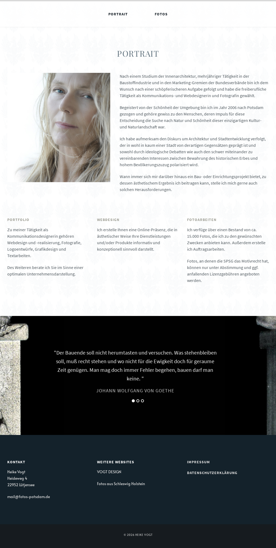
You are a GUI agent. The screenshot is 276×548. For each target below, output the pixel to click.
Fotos (161, 14)
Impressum (198, 461)
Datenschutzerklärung (212, 472)
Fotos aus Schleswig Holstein (121, 483)
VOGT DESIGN (109, 471)
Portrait (118, 14)
